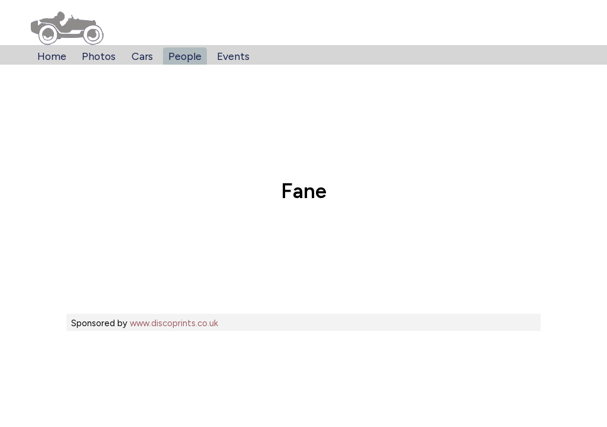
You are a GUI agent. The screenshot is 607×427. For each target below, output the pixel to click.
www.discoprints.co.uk (174, 323)
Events (233, 56)
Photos (99, 56)
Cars (142, 56)
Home (51, 56)
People (185, 56)
